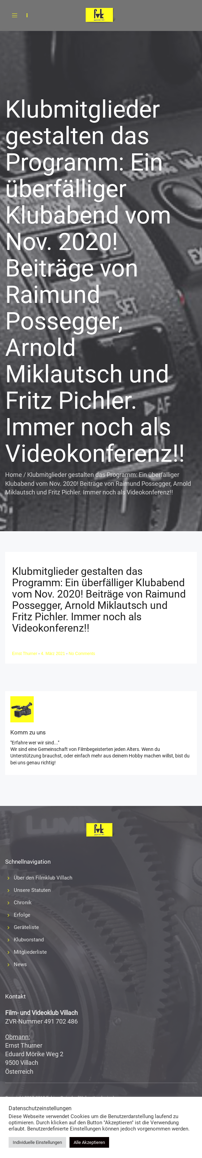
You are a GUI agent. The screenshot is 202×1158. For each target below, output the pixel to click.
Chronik (23, 902)
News (20, 964)
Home (13, 474)
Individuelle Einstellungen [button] (37, 1142)
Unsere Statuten (32, 890)
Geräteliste (26, 927)
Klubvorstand (29, 940)
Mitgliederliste (30, 952)
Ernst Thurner (25, 653)
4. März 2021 (53, 653)
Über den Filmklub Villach (43, 878)
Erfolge (22, 915)
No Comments (82, 653)
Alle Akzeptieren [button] (89, 1142)
